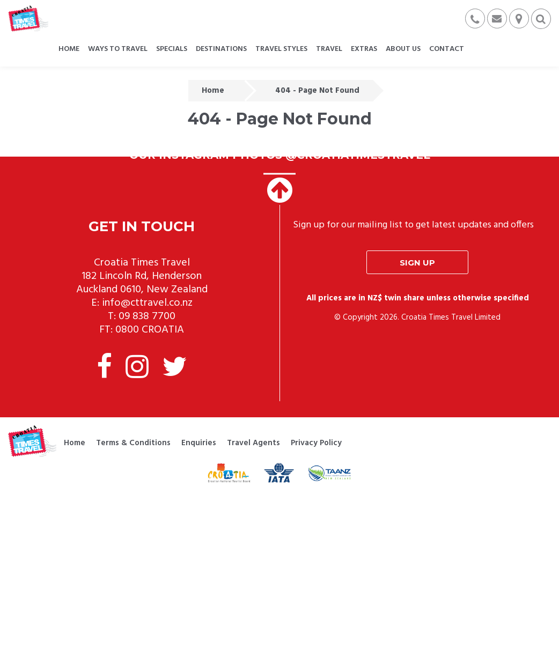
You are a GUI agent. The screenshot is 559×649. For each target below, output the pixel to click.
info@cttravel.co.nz (147, 303)
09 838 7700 (147, 316)
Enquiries (198, 443)
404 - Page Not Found (317, 90)
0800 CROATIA (149, 329)
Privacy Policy (316, 443)
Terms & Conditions (133, 443)
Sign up (417, 262)
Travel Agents (253, 443)
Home (213, 90)
